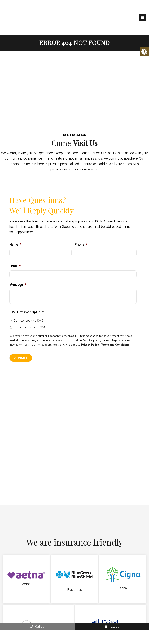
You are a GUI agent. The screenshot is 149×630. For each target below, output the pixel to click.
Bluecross (74, 590)
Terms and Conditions (115, 345)
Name (15, 245)
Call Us (37, 626)
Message (17, 285)
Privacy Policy (90, 345)
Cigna (123, 588)
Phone (81, 245)
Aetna (26, 584)
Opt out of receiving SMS (29, 327)
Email (14, 266)
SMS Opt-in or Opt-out (26, 312)
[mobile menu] (142, 17)
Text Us (112, 626)
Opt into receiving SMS (28, 321)
